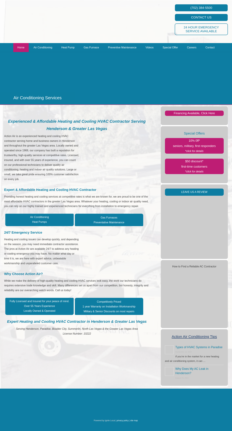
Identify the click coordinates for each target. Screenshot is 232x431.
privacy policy (123, 420)
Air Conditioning (43, 47)
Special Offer (170, 47)
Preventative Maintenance (109, 222)
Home (21, 47)
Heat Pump (68, 47)
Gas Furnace (91, 47)
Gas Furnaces (109, 217)
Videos (150, 47)
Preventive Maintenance (122, 47)
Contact (210, 47)
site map (134, 420)
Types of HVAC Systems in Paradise (199, 347)
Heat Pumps (39, 221)
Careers (191, 47)
